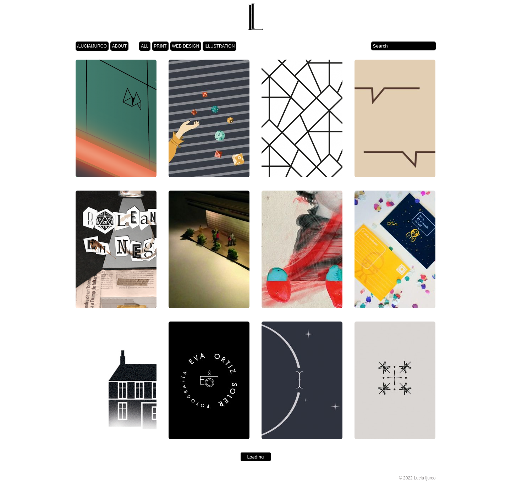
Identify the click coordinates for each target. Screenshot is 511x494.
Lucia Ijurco (424, 478)
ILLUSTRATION (219, 46)
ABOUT (119, 46)
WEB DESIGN (185, 46)
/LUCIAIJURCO (92, 46)
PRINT (160, 46)
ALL (144, 46)
